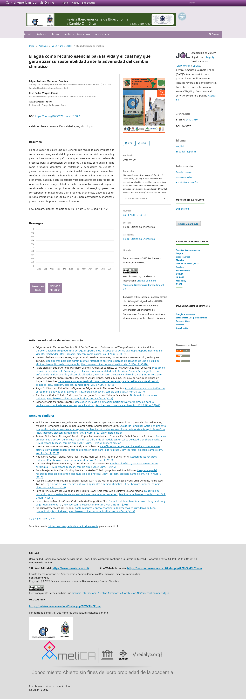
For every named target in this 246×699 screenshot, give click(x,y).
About (75, 2)
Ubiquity (209, 57)
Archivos (41, 34)
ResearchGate (183, 270)
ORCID (179, 274)
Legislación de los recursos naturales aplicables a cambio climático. (84, 484)
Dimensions (182, 208)
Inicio (32, 45)
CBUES (196, 65)
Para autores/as (184, 177)
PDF (130, 143)
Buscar (214, 34)
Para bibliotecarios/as (187, 182)
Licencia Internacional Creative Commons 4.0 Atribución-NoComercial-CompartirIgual (121, 593)
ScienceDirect (183, 256)
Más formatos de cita (136, 198)
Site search (88, 2)
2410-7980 (192, 119)
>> (54, 518)
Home (65, 2)
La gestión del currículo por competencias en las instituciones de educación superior (98, 492)
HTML (143, 143)
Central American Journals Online (30, 2)
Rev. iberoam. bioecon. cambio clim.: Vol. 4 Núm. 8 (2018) (102, 511)
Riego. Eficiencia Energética (139, 238)
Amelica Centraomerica (188, 250)
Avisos (55, 34)
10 (48, 518)
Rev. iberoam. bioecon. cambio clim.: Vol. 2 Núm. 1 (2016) (80, 398)
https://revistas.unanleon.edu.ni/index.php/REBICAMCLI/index (164, 568)
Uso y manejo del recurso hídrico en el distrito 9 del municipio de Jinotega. (96, 472)
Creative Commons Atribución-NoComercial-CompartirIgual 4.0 (143, 285)
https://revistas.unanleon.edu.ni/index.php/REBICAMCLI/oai (65, 606)
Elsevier (180, 260)
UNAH (186, 65)
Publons (180, 267)
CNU (179, 65)
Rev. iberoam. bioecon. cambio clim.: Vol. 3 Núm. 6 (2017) (112, 391)
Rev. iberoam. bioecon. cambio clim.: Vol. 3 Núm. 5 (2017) (128, 405)
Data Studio (182, 328)
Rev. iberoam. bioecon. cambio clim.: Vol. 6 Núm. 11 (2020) (114, 364)
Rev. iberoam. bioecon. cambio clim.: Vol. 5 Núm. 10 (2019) (128, 374)
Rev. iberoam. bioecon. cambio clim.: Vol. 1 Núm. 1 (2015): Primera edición (79, 432)
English (180, 146)
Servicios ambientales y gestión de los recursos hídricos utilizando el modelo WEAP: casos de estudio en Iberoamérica (101, 437)
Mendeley (181, 280)
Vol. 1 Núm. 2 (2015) (62, 45)
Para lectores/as (184, 172)
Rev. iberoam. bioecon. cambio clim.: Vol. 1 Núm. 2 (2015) (93, 354)
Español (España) (186, 151)
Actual (27, 34)
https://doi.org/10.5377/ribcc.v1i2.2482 (57, 116)
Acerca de (101, 34)
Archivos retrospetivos (77, 34)
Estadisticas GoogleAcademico (191, 317)
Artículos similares (41, 416)
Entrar (191, 2)
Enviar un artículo (188, 223)
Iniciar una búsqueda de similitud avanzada (73, 526)
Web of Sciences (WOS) (188, 263)
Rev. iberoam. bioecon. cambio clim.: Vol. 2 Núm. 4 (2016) (81, 384)
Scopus (179, 253)
